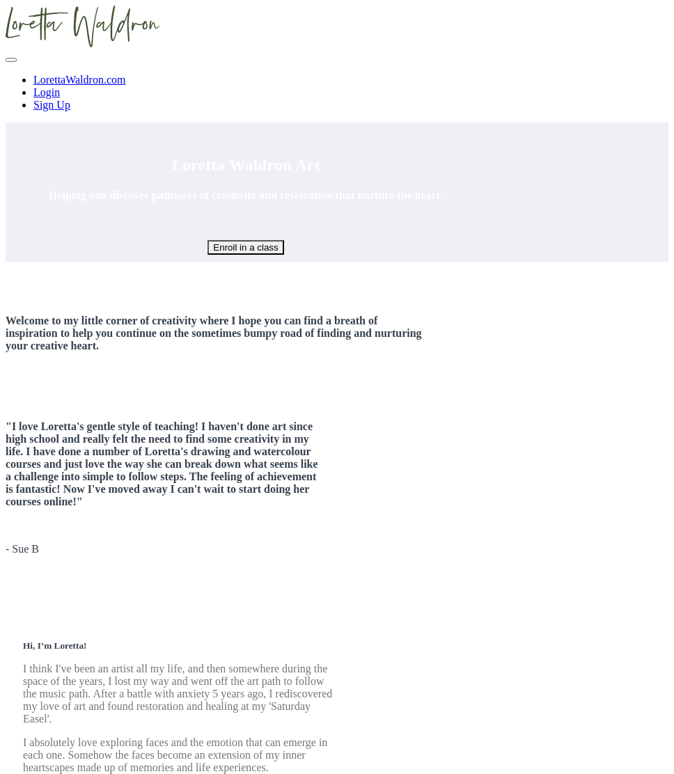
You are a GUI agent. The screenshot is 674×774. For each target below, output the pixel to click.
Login (46, 92)
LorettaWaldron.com (79, 80)
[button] (11, 60)
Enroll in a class (245, 247)
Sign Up (51, 105)
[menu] (337, 92)
